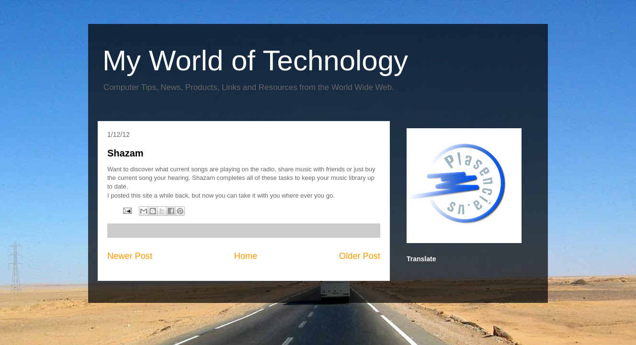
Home (246, 256)
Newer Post (129, 256)
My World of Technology (255, 61)
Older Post (359, 256)
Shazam (125, 153)
